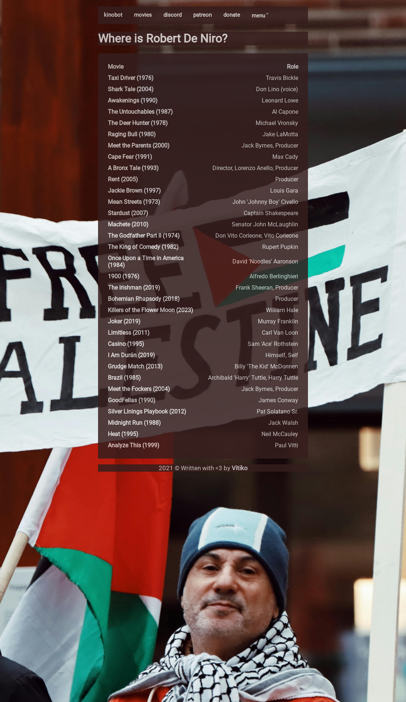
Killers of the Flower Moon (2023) (150, 310)
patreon (202, 15)
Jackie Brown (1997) (134, 190)
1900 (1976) (123, 276)
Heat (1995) (123, 434)
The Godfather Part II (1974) (144, 235)
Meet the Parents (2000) (139, 145)
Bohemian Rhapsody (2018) (144, 298)
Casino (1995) (126, 343)
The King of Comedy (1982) (143, 246)
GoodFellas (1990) (131, 400)
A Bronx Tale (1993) (133, 168)
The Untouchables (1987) (140, 111)
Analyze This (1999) (133, 445)
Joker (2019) (124, 321)
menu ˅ (260, 15)
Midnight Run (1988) (134, 422)
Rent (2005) (123, 179)
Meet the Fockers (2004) (139, 389)
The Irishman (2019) (134, 287)
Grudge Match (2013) (135, 366)
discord (172, 15)
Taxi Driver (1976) (131, 77)
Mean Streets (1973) (134, 201)
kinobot (113, 15)
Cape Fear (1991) (130, 156)
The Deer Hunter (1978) (138, 123)
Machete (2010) (128, 224)
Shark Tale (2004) (131, 89)
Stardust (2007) (128, 213)
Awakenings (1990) (133, 100)
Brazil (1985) (124, 377)
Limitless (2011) (129, 332)
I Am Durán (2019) (131, 355)
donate (231, 15)
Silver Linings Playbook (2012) (147, 411)
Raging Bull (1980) (132, 134)
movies (143, 15)
